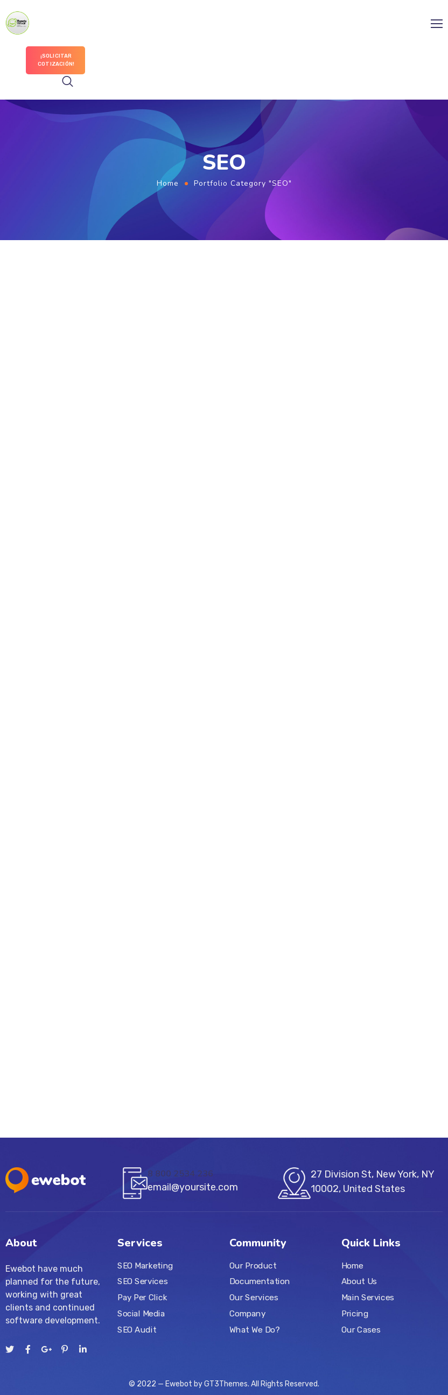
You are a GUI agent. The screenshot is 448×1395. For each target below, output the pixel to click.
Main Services (367, 1297)
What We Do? (254, 1330)
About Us (359, 1282)
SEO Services (142, 1282)
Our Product (252, 1266)
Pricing (354, 1314)
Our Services (253, 1297)
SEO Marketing (145, 1266)
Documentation (259, 1282)
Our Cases (360, 1330)
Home (168, 183)
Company (247, 1314)
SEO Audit (136, 1330)
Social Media (141, 1314)
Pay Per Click (142, 1297)
